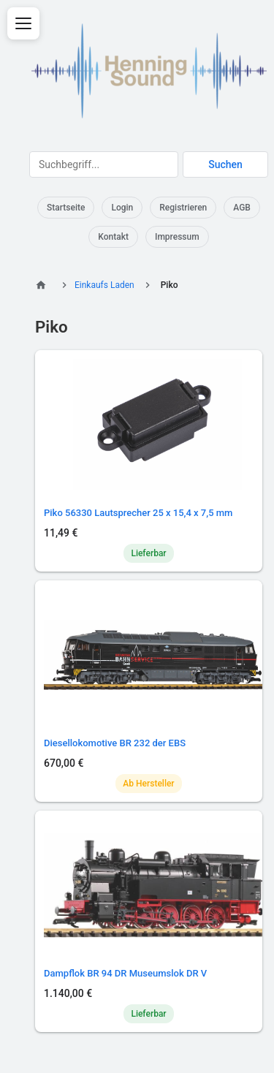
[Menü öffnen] (23, 23)
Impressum (177, 237)
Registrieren (183, 207)
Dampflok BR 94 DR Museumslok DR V (125, 973)
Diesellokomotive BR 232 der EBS (115, 743)
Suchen (225, 164)
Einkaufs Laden (104, 285)
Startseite (66, 207)
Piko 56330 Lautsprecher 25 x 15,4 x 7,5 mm (138, 512)
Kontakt (113, 237)
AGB (242, 207)
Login (122, 207)
